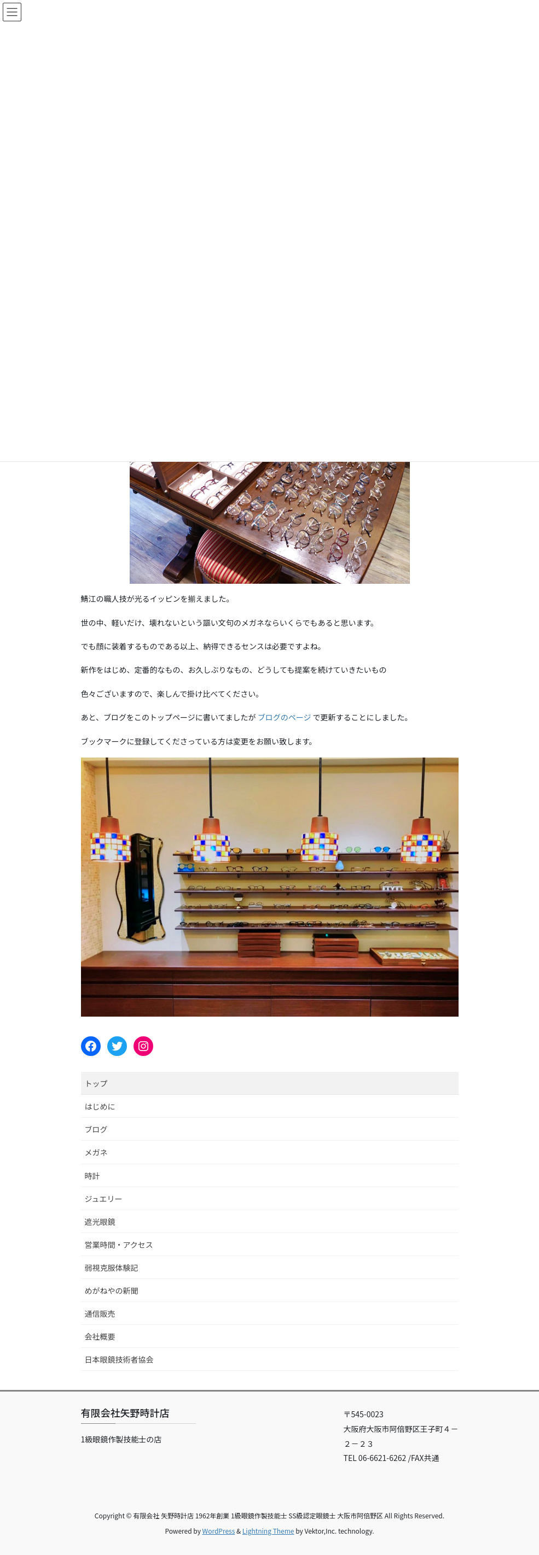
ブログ (96, 1129)
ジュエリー (104, 1198)
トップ (96, 1083)
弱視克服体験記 (111, 1267)
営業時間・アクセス (119, 1244)
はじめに (100, 1106)
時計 (92, 1175)
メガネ (96, 1152)
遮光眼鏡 (100, 1221)
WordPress (218, 1530)
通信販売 (100, 1313)
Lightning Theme (268, 1530)
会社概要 (100, 1336)
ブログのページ (284, 717)
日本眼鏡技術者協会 (119, 1359)
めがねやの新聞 (111, 1290)
